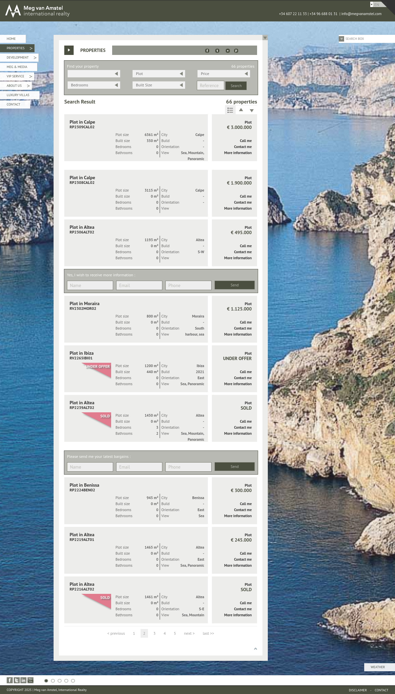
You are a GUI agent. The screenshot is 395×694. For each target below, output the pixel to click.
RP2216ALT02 (82, 589)
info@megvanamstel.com (361, 13)
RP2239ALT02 (82, 407)
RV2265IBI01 (81, 357)
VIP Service (19, 77)
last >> (208, 633)
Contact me (243, 146)
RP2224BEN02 (82, 489)
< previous (116, 633)
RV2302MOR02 (83, 308)
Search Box (354, 39)
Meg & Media (17, 67)
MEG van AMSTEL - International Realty (100, 10)
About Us (18, 86)
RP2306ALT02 (82, 231)
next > (189, 633)
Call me (246, 140)
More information (238, 152)
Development (21, 58)
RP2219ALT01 (82, 539)
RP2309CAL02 (82, 126)
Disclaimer (358, 690)
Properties (19, 49)
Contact (13, 104)
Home (11, 39)
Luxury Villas (18, 95)
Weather (378, 667)
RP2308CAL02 (82, 182)
